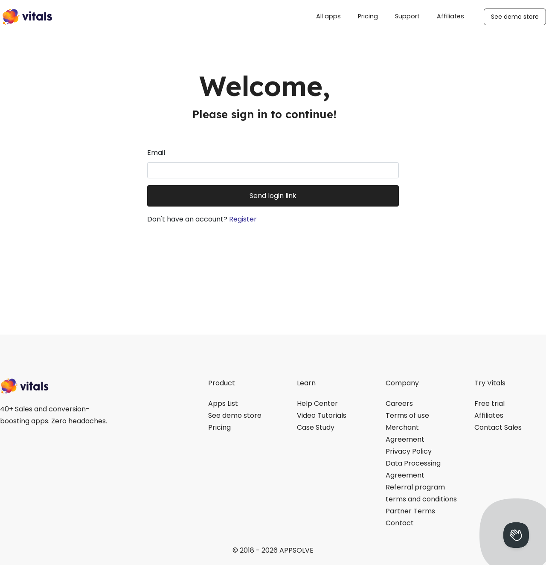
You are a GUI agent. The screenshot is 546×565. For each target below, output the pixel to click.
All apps (328, 16)
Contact (400, 523)
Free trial (489, 403)
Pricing (368, 16)
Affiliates (450, 16)
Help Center (317, 403)
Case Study (315, 427)
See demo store (515, 16)
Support (407, 16)
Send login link (273, 196)
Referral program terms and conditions (421, 493)
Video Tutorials (321, 415)
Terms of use (407, 415)
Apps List (223, 403)
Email (156, 152)
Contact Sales (498, 427)
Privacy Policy (409, 451)
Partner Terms (410, 511)
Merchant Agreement (405, 433)
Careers (399, 403)
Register (243, 219)
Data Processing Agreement (413, 469)
